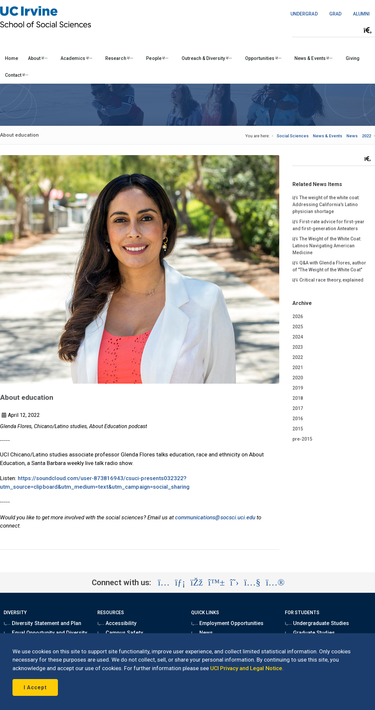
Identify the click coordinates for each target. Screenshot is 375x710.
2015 (297, 428)
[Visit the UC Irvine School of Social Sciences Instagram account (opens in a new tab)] (164, 582)
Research (119, 58)
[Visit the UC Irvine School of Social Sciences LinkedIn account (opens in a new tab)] (180, 582)
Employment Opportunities (227, 623)
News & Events (313, 58)
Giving (353, 58)
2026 (297, 316)
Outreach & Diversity (207, 58)
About (37, 58)
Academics (76, 58)
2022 (366, 135)
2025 (297, 326)
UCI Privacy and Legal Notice (246, 668)
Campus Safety (120, 633)
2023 (297, 347)
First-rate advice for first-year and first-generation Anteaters (328, 224)
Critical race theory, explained (327, 280)
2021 (297, 367)
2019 (297, 388)
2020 (297, 377)
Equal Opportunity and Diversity (45, 633)
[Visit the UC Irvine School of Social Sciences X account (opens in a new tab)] (234, 582)
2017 (297, 408)
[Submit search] (368, 30)
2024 (297, 337)
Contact (16, 75)
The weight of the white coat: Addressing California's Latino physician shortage (326, 204)
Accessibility (116, 623)
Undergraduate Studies (317, 623)
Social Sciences (293, 135)
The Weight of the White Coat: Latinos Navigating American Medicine (327, 245)
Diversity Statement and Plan (42, 623)
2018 (297, 398)
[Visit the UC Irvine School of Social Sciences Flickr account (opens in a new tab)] (275, 582)
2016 (297, 418)
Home (11, 58)
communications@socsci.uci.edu (215, 517)
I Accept (35, 687)
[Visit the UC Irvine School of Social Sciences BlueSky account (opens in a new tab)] (216, 582)
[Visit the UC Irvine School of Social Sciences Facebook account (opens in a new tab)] (196, 582)
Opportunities (263, 58)
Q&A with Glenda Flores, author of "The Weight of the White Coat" (329, 265)
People (157, 58)
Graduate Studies (310, 633)
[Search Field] (333, 30)
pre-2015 (302, 439)
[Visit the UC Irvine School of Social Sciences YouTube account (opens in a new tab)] (252, 582)
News (352, 135)
